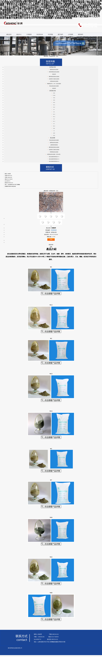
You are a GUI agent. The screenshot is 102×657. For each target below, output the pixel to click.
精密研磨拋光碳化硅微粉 (54, 71)
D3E (54, 128)
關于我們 (60, 34)
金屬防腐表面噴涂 (54, 144)
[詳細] (14, 186)
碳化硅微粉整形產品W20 (54, 161)
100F (54, 133)
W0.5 (54, 126)
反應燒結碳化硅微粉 (54, 81)
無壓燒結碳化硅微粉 (54, 69)
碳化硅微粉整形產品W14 (54, 156)
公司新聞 (70, 34)
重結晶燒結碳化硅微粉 (54, 86)
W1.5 (54, 121)
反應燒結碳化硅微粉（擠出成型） (54, 154)
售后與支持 (40, 34)
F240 (54, 93)
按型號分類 (52, 90)
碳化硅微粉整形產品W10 (54, 159)
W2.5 (54, 116)
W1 (54, 123)
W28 (54, 100)
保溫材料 (54, 88)
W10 (54, 107)
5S (54, 130)
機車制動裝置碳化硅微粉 (54, 76)
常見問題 (50, 34)
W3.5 (54, 114)
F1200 (54, 95)
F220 (54, 135)
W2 (54, 119)
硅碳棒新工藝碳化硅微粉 (54, 78)
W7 (54, 109)
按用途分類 (52, 56)
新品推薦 (52, 137)
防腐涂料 (54, 74)
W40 (54, 97)
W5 (54, 111)
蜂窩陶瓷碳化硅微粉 (54, 152)
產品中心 (18, 34)
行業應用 (29, 34)
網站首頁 (8, 34)
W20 (54, 102)
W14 (54, 104)
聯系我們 (80, 34)
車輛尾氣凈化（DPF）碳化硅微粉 (54, 83)
